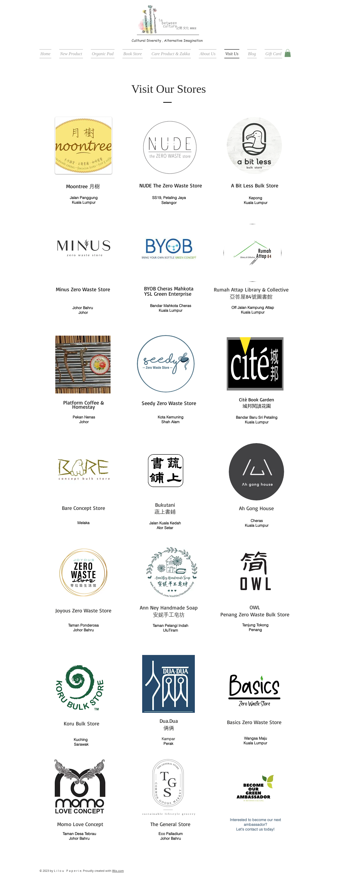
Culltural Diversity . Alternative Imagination (167, 40)
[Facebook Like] (265, 40)
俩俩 (168, 728)
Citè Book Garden (256, 399)
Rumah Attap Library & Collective (251, 289)
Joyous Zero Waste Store (83, 610)
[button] (287, 53)
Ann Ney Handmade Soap (169, 607)
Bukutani (165, 504)
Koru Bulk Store (81, 723)
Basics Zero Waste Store (254, 722)
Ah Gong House (256, 508)
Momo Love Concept (80, 824)
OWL (255, 607)
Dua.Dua (169, 721)
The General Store (170, 824)
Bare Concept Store (83, 508)
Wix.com (118, 871)
